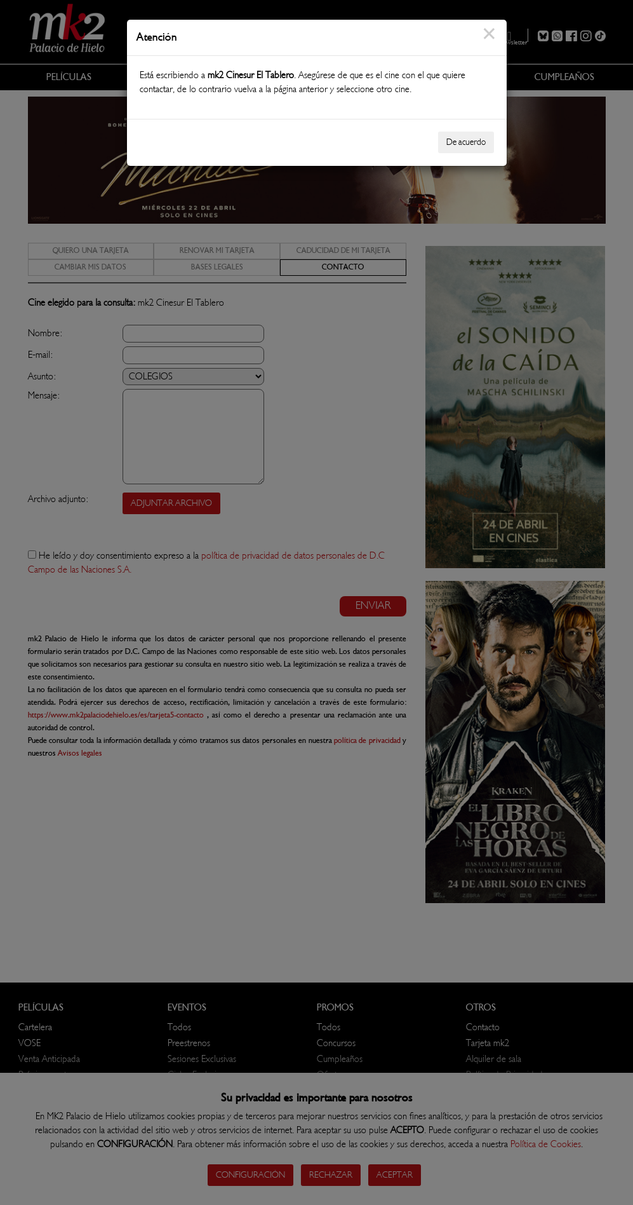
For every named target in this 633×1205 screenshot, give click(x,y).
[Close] (489, 41)
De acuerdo (466, 142)
